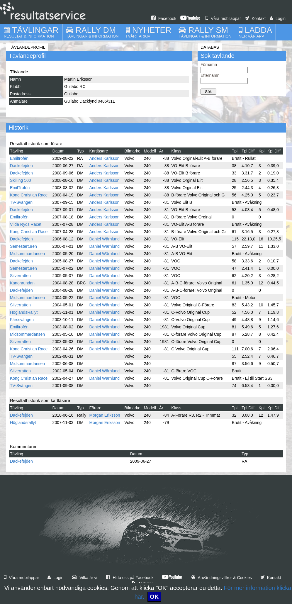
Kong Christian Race (28, 195)
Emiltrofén (19, 158)
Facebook (163, 18)
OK (154, 596)
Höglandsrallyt (23, 422)
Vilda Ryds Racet (25, 224)
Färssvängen (22, 319)
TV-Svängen (21, 202)
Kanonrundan (22, 283)
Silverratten (20, 275)
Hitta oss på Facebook (130, 577)
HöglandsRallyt (24, 312)
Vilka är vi (84, 577)
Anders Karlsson (104, 158)
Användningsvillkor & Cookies (221, 577)
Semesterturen (23, 246)
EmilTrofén (20, 187)
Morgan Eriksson (104, 415)
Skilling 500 (20, 180)
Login (278, 18)
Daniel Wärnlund (104, 239)
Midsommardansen (27, 253)
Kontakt (255, 18)
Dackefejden (21, 165)
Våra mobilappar (223, 18)
